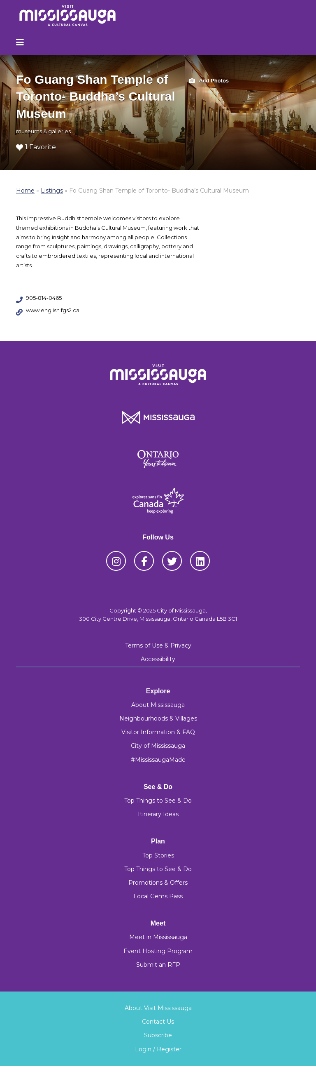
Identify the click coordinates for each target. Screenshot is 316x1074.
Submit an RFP (158, 964)
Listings (52, 190)
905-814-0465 (44, 297)
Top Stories (158, 855)
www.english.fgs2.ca (52, 310)
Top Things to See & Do (158, 800)
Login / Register (158, 1049)
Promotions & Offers (158, 882)
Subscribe (158, 1035)
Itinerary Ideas (158, 814)
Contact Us (158, 1021)
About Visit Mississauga (158, 1008)
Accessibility (158, 659)
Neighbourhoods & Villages (158, 718)
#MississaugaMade (158, 759)
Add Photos (209, 81)
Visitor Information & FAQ (158, 732)
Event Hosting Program (158, 951)
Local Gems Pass (158, 896)
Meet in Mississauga (158, 937)
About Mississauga (158, 705)
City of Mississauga (158, 745)
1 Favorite (36, 147)
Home (25, 190)
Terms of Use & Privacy (158, 645)
